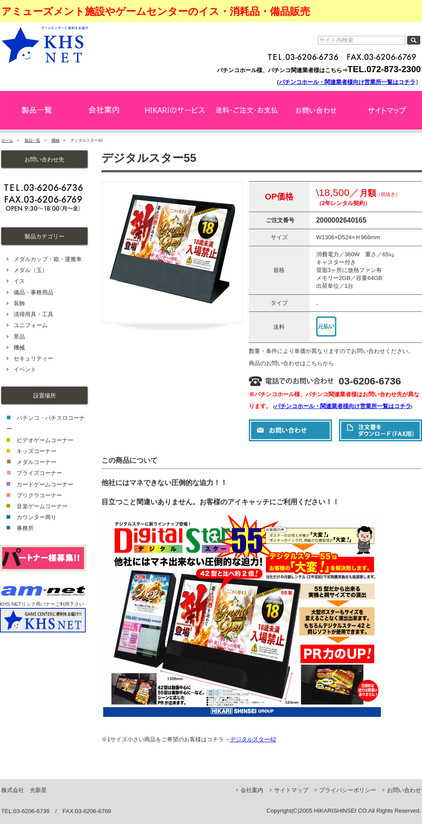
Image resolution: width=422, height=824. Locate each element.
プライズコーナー (39, 473)
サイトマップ (291, 790)
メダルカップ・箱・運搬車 (48, 259)
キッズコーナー (36, 451)
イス (19, 281)
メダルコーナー (36, 462)
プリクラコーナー (39, 495)
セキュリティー (33, 358)
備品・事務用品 (33, 292)
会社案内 (252, 790)
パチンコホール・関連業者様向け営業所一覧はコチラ (347, 82)
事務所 (25, 528)
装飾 (19, 303)
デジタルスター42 (253, 739)
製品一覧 (32, 140)
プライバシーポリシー (347, 790)
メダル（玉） (31, 270)
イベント (25, 369)
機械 (55, 140)
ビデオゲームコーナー (45, 440)
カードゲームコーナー (45, 484)
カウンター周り (36, 517)
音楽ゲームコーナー (42, 506)
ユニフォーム (31, 325)
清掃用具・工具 (33, 314)
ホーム (7, 140)
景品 (19, 336)
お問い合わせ (404, 790)
